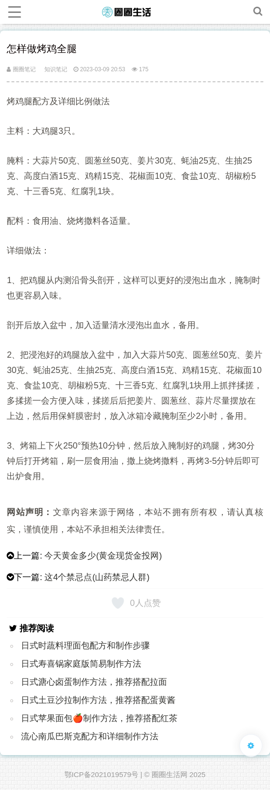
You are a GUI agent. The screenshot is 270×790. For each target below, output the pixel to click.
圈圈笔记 (21, 69)
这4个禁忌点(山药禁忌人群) (96, 577)
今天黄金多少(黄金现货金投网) (103, 555)
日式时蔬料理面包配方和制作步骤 (85, 645)
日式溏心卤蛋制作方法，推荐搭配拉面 (94, 682)
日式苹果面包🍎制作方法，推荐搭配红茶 (99, 718)
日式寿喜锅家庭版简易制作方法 (81, 664)
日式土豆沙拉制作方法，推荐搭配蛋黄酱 (98, 700)
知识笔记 (55, 69)
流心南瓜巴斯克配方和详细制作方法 (89, 736)
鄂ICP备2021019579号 (101, 774)
